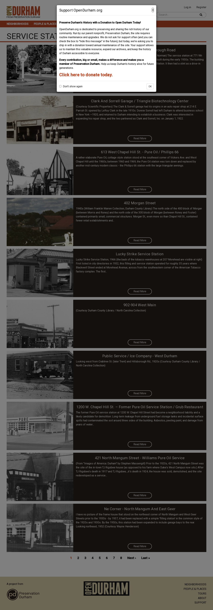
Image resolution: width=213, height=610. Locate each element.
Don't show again (71, 86)
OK (150, 86)
